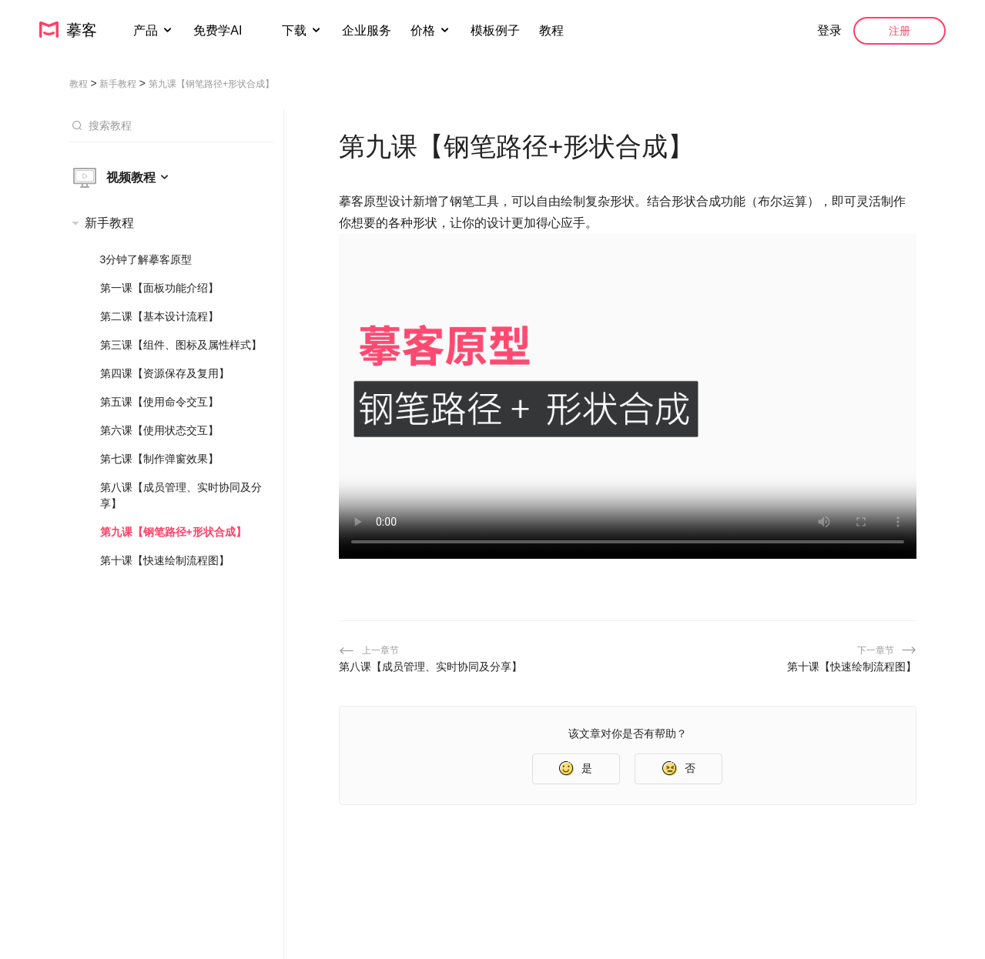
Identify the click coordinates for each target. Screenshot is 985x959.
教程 (551, 30)
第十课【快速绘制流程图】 (164, 560)
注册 (899, 31)
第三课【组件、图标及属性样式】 (181, 345)
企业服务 (366, 30)
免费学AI (219, 30)
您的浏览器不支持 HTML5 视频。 (627, 396)
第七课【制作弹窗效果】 (159, 459)
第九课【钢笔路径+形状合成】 (173, 532)
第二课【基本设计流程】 (159, 316)
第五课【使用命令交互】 (159, 402)
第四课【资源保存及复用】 (164, 373)
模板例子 (495, 30)
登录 (829, 30)
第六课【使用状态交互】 (159, 430)
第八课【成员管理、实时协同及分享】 (181, 495)
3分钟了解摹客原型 (146, 259)
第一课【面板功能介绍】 (159, 288)
